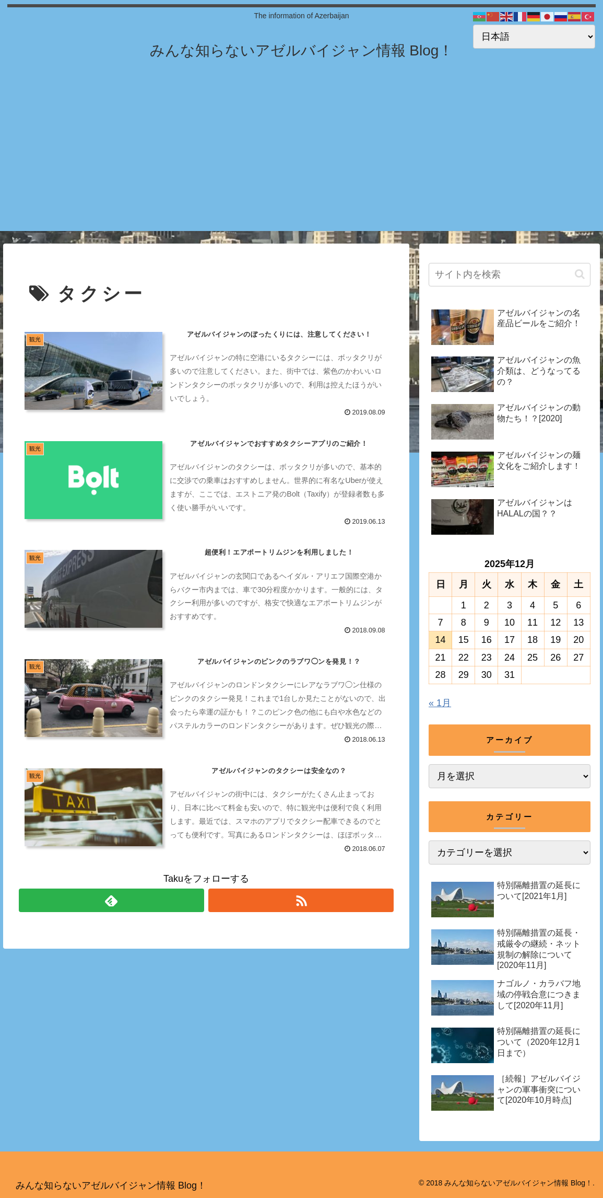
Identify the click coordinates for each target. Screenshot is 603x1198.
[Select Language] (534, 37)
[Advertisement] (301, 158)
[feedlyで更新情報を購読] (111, 900)
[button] (580, 274)
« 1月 (440, 703)
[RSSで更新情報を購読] (301, 900)
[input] (509, 274)
